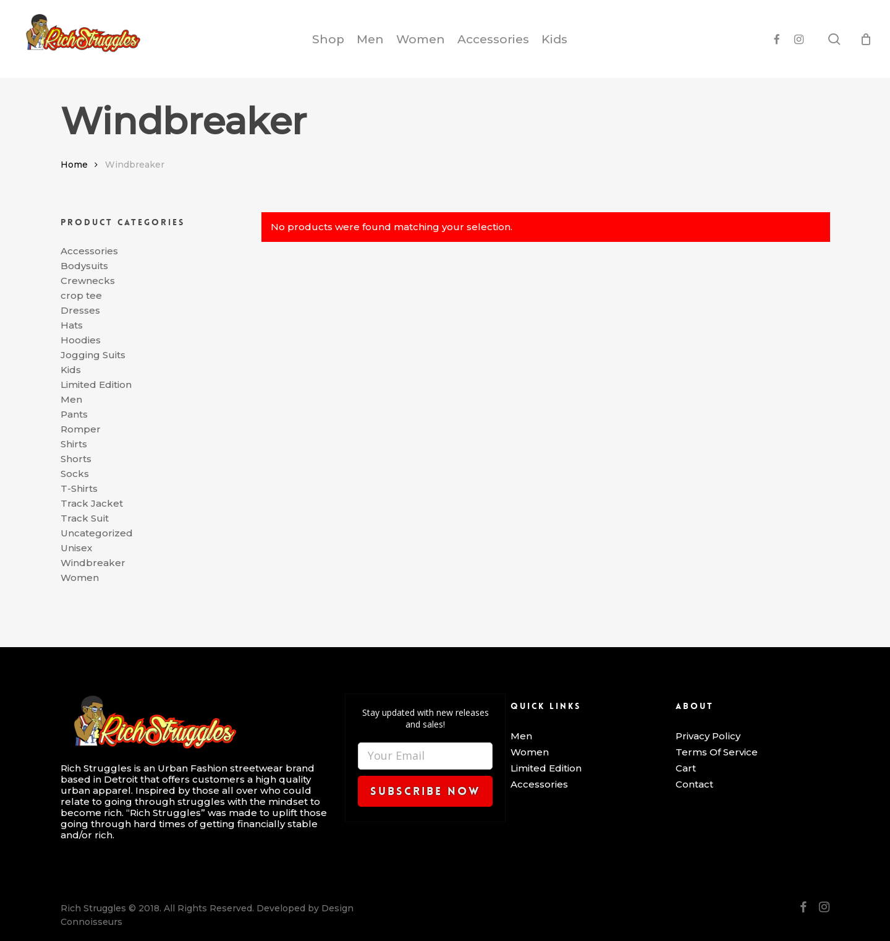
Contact (694, 784)
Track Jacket (92, 503)
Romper (81, 429)
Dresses (80, 310)
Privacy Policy (708, 736)
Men (71, 399)
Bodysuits (84, 266)
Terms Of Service (717, 752)
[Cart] (866, 39)
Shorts (76, 459)
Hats (72, 325)
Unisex (76, 548)
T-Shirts (79, 488)
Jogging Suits (93, 355)
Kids (71, 370)
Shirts (74, 444)
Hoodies (81, 340)
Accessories (89, 251)
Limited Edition (96, 384)
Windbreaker (93, 563)
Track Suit (85, 518)
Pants (74, 414)
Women (80, 577)
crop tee (81, 295)
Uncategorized (97, 533)
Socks (75, 473)
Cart (686, 768)
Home (74, 165)
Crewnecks (88, 280)
